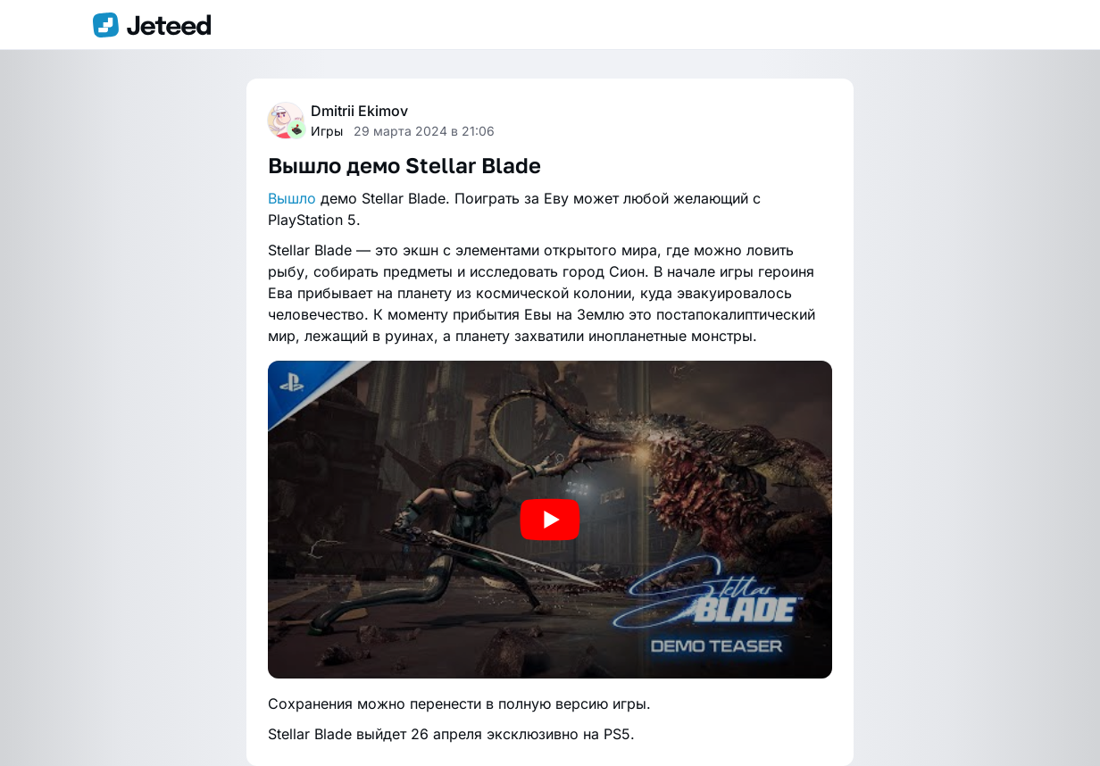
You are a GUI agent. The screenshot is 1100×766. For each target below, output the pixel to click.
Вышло (292, 198)
